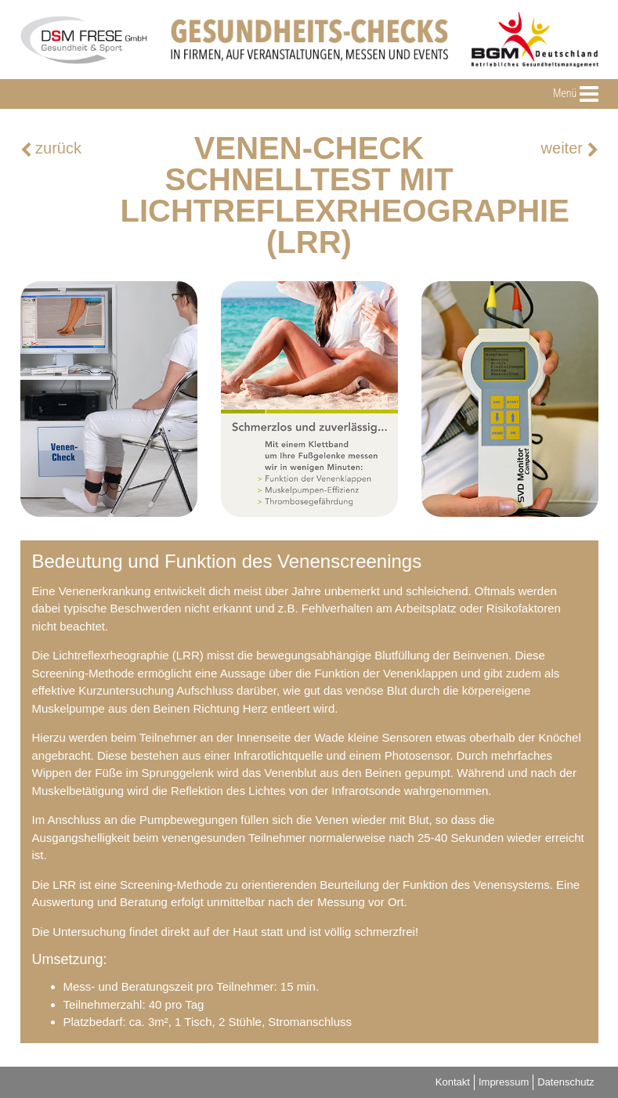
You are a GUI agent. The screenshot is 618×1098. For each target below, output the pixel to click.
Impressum (504, 1082)
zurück (50, 148)
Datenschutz (565, 1082)
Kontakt (452, 1082)
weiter (569, 148)
